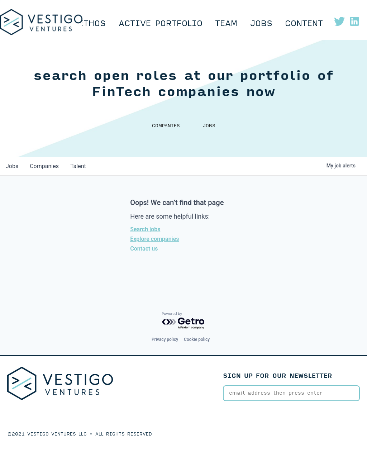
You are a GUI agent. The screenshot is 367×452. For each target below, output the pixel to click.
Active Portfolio (160, 23)
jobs (12, 166)
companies (44, 166)
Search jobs (145, 229)
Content (304, 23)
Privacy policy (165, 339)
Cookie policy (197, 339)
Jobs (261, 23)
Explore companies (154, 238)
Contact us (144, 248)
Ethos (92, 23)
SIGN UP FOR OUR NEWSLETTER (277, 375)
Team (226, 23)
